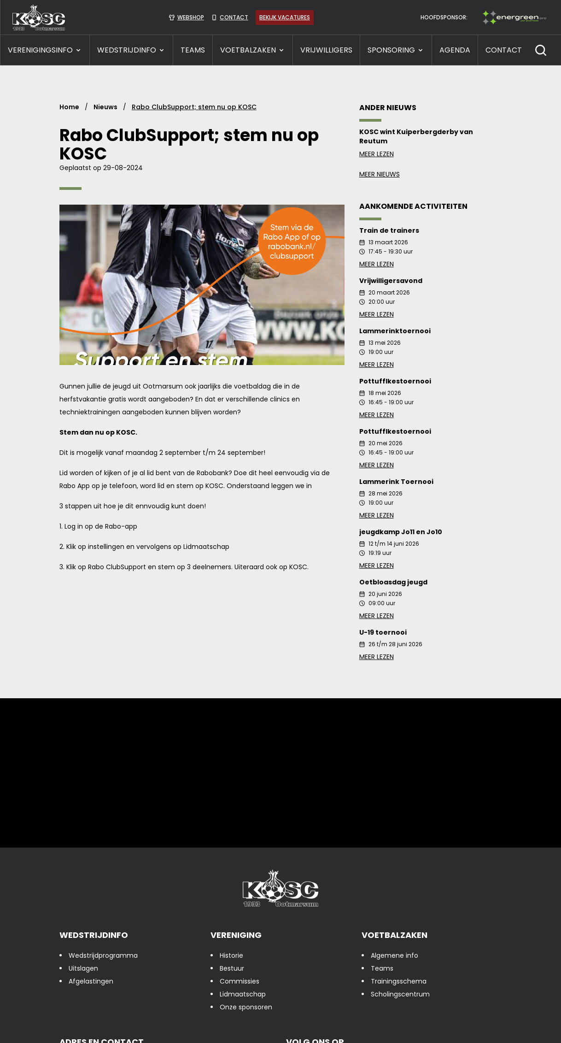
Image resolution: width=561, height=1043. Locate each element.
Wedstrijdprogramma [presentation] (103, 955)
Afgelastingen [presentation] (91, 981)
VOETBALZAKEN (252, 50)
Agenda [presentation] (454, 50)
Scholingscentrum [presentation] (400, 994)
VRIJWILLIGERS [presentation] (326, 50)
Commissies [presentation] (239, 981)
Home (69, 107)
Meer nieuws (379, 174)
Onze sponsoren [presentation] (246, 1007)
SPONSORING (396, 50)
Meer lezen (430, 154)
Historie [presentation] (231, 955)
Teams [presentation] (382, 968)
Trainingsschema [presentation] (399, 981)
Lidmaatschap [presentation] (243, 994)
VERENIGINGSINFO (45, 50)
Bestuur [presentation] (232, 968)
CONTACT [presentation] (503, 50)
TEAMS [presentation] (193, 50)
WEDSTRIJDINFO (131, 50)
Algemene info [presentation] (394, 955)
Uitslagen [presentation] (83, 968)
